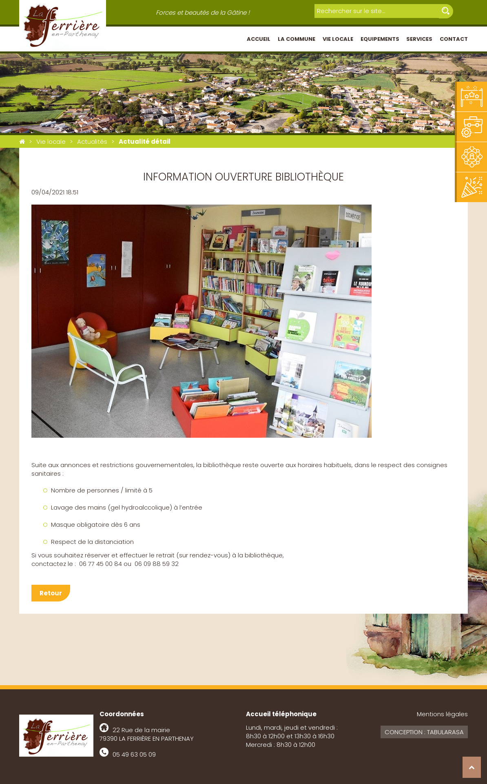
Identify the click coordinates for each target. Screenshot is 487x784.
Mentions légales (442, 714)
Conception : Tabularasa (424, 732)
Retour (51, 593)
